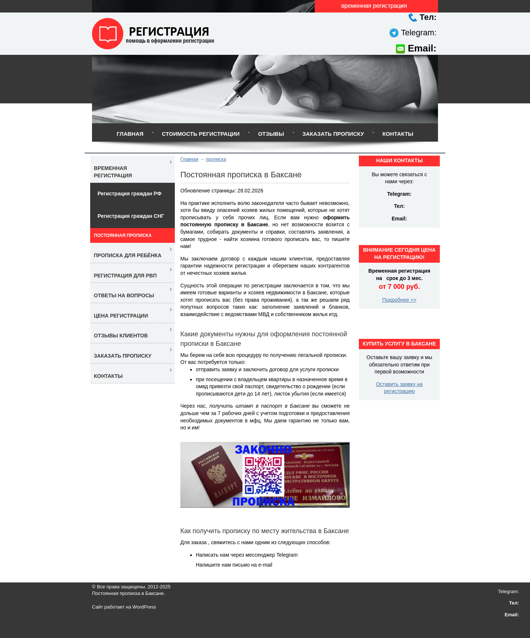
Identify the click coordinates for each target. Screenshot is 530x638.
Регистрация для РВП (125, 276)
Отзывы (271, 134)
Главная (130, 134)
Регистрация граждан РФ (130, 193)
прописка (216, 159)
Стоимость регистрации (201, 134)
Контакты (397, 134)
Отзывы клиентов (121, 336)
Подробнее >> (399, 300)
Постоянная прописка (123, 235)
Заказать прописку (333, 134)
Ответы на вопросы (124, 295)
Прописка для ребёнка (128, 255)
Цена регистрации (121, 316)
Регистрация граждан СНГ (131, 216)
